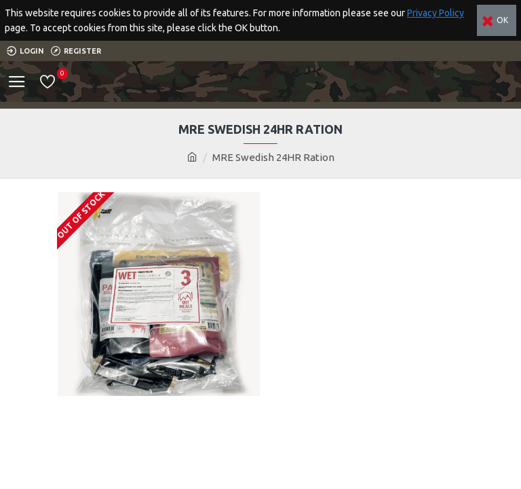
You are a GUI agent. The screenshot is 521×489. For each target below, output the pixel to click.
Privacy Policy (435, 12)
